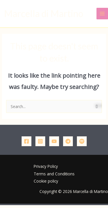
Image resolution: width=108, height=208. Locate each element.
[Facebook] (26, 141)
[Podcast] (82, 141)
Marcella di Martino (43, 13)
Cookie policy (46, 181)
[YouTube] (54, 141)
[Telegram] (68, 141)
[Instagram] (40, 141)
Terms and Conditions (54, 174)
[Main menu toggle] (102, 14)
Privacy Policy (46, 166)
